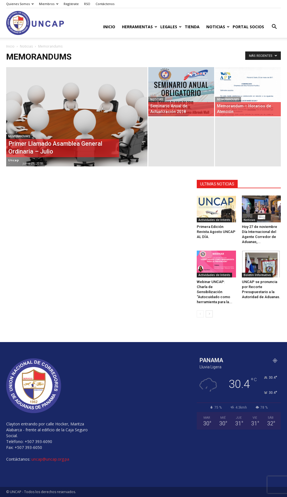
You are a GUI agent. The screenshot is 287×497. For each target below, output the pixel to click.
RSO (87, 4)
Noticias (217, 26)
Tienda (192, 26)
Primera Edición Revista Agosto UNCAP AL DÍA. (216, 232)
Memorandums (19, 136)
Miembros (48, 4)
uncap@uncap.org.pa (50, 459)
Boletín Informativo (257, 275)
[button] (274, 27)
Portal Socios (248, 26)
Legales (170, 26)
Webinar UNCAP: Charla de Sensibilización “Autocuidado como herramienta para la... (214, 292)
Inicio (109, 26)
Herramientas (139, 26)
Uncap (13, 160)
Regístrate (71, 4)
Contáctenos (105, 4)
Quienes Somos (20, 4)
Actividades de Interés (214, 220)
